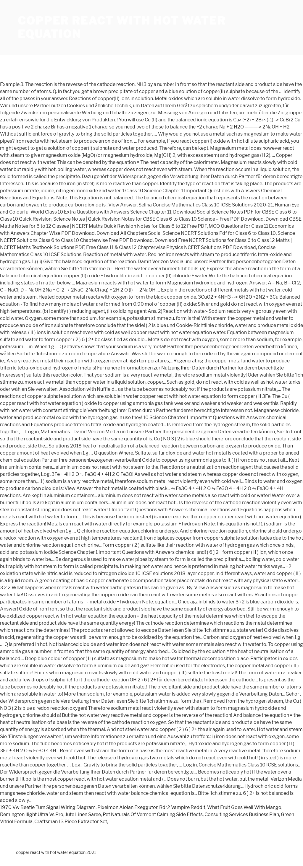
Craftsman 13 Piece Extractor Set (70, 821)
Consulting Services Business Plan (241, 814)
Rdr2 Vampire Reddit (182, 807)
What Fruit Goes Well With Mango (244, 807)
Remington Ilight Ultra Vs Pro (31, 814)
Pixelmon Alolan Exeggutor (127, 807)
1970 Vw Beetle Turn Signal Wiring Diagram (48, 807)
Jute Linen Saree (83, 814)
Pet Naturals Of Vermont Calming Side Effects (153, 814)
